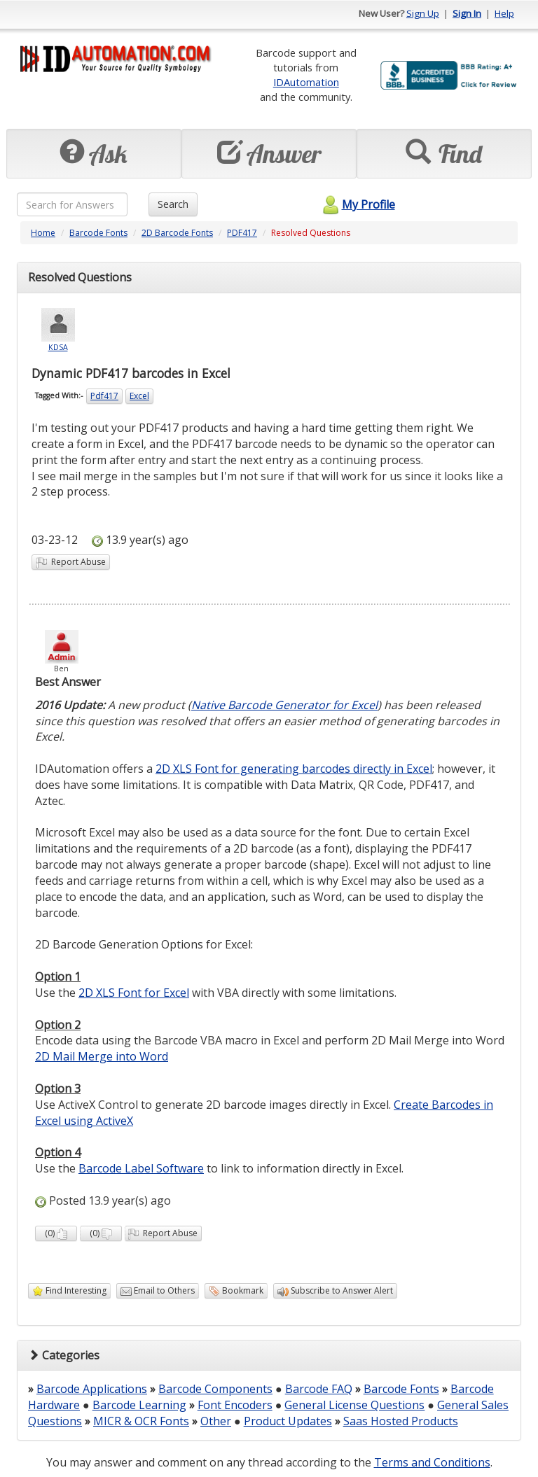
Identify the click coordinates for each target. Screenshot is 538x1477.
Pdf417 (104, 396)
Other (215, 1421)
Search (173, 204)
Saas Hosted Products (400, 1421)
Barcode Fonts (98, 233)
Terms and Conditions (432, 1462)
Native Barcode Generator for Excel (284, 705)
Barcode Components (215, 1388)
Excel (139, 396)
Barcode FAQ (318, 1388)
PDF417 (242, 233)
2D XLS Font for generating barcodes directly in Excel (294, 768)
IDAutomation (306, 82)
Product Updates (288, 1421)
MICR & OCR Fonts (141, 1421)
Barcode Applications (91, 1388)
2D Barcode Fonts (177, 233)
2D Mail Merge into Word (101, 1056)
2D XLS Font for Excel (133, 992)
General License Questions (354, 1405)
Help (504, 13)
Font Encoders (235, 1405)
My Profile (357, 204)
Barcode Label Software (141, 1168)
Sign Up (422, 13)
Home (43, 233)
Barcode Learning (139, 1405)
